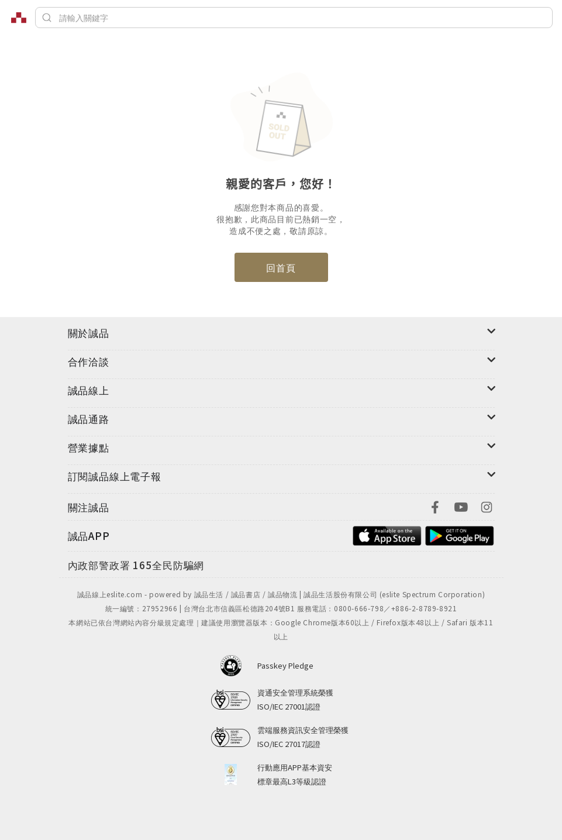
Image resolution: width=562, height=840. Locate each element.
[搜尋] (294, 17)
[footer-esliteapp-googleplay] (460, 534)
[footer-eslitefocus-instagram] (486, 506)
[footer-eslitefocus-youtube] (461, 506)
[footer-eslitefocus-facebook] (435, 506)
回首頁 (280, 267)
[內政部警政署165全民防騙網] (136, 566)
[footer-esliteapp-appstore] (387, 534)
